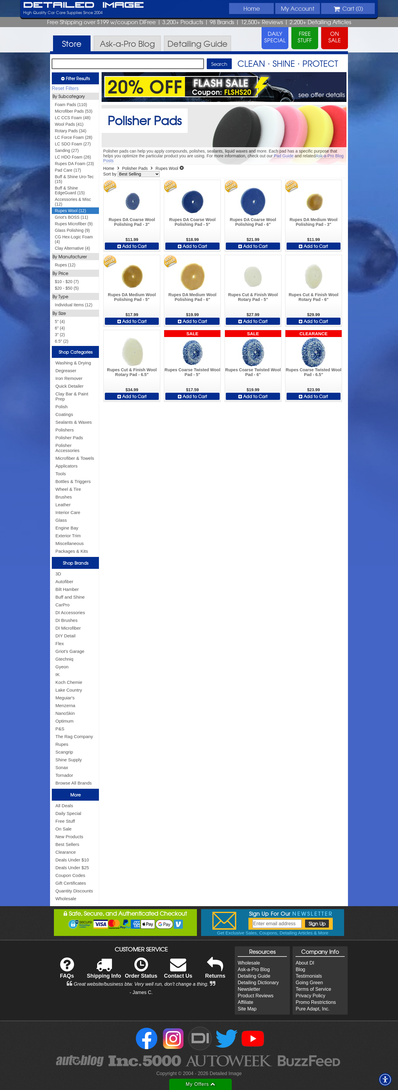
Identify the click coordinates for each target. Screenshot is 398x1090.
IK (57, 674)
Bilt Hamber (67, 589)
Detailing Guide (254, 976)
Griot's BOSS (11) (71, 217)
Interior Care (67, 512)
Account (297, 8)
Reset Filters (65, 88)
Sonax (61, 767)
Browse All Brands (73, 782)
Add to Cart (132, 246)
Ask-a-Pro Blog (254, 969)
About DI (305, 962)
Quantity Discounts (74, 890)
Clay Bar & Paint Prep (71, 396)
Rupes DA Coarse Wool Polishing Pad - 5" (192, 222)
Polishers (64, 429)
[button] (385, 1079)
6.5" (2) (61, 341)
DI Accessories (70, 612)
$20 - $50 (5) (67, 288)
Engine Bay (66, 527)
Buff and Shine (70, 597)
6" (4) (60, 328)
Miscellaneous (69, 543)
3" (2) (60, 334)
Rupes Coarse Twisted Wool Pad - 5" (192, 372)
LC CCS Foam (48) (73, 117)
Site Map (247, 1008)
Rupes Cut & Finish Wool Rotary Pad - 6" (313, 297)
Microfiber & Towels (74, 458)
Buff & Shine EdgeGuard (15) (70, 190)
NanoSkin (65, 713)
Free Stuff (65, 821)
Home (251, 8)
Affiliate (245, 1002)
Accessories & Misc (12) (73, 201)
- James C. (141, 992)
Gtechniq (64, 659)
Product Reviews (255, 995)
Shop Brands (75, 563)
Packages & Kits (71, 551)
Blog (300, 969)
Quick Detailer (69, 386)
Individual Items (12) (73, 304)
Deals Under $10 (72, 859)
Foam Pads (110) (71, 104)
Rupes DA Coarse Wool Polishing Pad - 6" (253, 222)
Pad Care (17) (68, 170)
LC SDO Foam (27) (73, 144)
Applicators (66, 465)
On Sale (63, 828)
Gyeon (62, 666)
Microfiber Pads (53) (73, 111)
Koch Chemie (68, 682)
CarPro (62, 604)
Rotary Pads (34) (70, 130)
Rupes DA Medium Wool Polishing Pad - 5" (132, 297)
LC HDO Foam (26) (73, 157)
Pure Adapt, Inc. (312, 1008)
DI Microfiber (68, 628)
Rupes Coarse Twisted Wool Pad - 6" (253, 372)
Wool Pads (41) (69, 124)
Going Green (309, 982)
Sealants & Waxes (73, 422)
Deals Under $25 (72, 867)
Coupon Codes (70, 875)
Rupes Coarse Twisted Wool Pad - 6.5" (313, 372)
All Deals (64, 805)
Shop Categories (75, 352)
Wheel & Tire (68, 489)
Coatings (64, 414)
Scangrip (64, 751)
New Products (69, 836)
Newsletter (249, 989)
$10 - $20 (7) (67, 281)
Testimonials (309, 976)
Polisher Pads (69, 437)
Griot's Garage (69, 651)
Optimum (64, 720)
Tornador (64, 775)
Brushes (63, 496)
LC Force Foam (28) (73, 137)
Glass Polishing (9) (72, 230)
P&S (59, 728)
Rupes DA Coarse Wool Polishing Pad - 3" (132, 222)
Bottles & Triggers (73, 481)
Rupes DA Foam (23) (74, 163)
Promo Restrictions (316, 1002)
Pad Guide (283, 155)
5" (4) (60, 321)
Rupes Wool (167, 168)
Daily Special (68, 813)
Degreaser (65, 370)
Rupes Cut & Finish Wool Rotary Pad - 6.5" (132, 372)
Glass (61, 520)
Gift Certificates (70, 883)
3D (58, 573)
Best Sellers (67, 844)
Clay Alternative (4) (72, 248)
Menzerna (65, 705)
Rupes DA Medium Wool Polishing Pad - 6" (192, 297)
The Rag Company (74, 736)
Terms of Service (313, 989)
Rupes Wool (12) (70, 210)
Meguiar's (65, 697)
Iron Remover (69, 378)
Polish (61, 406)
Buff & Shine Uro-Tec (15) (74, 179)
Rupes (61, 744)
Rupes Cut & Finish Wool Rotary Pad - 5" (253, 297)
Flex (59, 643)
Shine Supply (68, 759)
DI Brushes (66, 620)
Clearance (65, 852)
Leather (63, 504)
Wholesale (65, 898)
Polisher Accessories (67, 448)
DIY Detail (65, 635)
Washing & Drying (73, 362)
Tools (60, 473)
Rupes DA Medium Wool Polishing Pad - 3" (314, 222)
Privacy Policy (310, 995)
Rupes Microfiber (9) (74, 223)
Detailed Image (83, 5)
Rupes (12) (65, 265)
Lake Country (68, 689)
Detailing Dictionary (258, 982)
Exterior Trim (68, 535)
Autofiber (64, 581)
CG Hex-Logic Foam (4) (74, 239)
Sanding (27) (67, 150)
